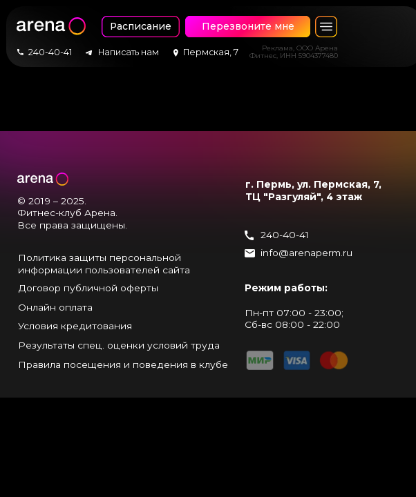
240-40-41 (285, 234)
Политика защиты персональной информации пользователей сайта (104, 263)
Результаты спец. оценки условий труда (119, 345)
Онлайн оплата (55, 307)
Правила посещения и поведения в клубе (123, 364)
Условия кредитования (75, 325)
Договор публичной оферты (88, 287)
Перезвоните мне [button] (248, 26)
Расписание (140, 26)
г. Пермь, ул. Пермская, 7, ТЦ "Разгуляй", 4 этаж (313, 190)
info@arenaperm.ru (306, 252)
